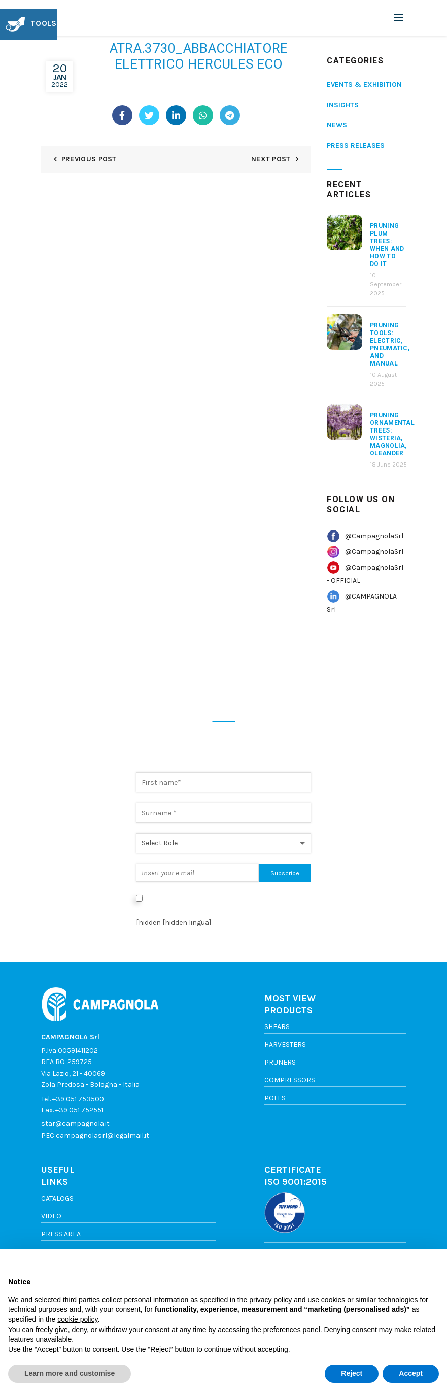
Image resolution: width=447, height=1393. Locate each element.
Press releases (356, 145)
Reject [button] (351, 1373)
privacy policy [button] (270, 1300)
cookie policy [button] (77, 1319)
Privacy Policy (159, 909)
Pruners (280, 1062)
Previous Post (89, 159)
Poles (275, 1097)
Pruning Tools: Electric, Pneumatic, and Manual (389, 344)
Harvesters (285, 1044)
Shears (277, 1026)
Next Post (271, 159)
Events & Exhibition (364, 84)
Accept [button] (411, 1373)
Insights (343, 105)
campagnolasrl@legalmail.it (102, 1135)
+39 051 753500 (78, 1098)
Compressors (289, 1080)
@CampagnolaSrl (374, 536)
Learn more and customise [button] (69, 1373)
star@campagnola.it (75, 1123)
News (337, 125)
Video (51, 1216)
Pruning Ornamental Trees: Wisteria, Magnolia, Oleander (392, 434)
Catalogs (57, 1198)
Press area (61, 1234)
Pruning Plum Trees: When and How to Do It (387, 245)
